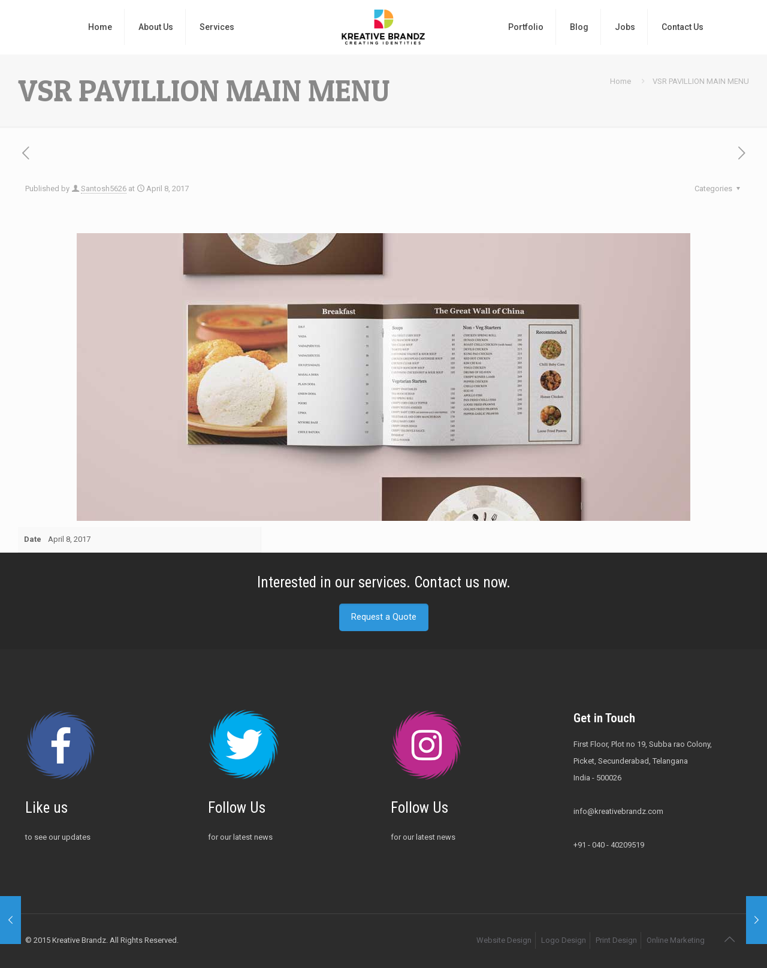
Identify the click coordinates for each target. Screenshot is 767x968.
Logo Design (563, 940)
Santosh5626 (103, 188)
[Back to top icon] (729, 939)
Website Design (504, 940)
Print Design (616, 940)
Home (620, 81)
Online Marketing (676, 940)
